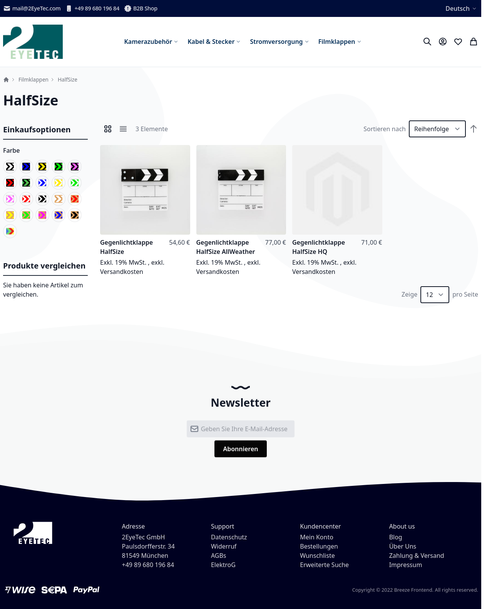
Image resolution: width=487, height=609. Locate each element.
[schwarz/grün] (58, 167)
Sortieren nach (384, 129)
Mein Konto (316, 537)
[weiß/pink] (10, 199)
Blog (395, 537)
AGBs (218, 555)
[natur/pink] (42, 215)
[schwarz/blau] (26, 167)
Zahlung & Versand (416, 555)
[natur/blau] (58, 215)
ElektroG (223, 565)
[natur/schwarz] (75, 215)
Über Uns (403, 546)
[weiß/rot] (26, 199)
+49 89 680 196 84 (92, 8)
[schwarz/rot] (10, 183)
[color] (10, 231)
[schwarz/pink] (75, 167)
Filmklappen (33, 79)
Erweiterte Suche (324, 565)
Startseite (6, 80)
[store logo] (33, 42)
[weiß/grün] (75, 183)
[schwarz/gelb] (42, 167)
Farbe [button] (11, 150)
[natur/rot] (75, 199)
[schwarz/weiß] (10, 167)
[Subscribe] (240, 454)
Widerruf (223, 546)
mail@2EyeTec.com (31, 8)
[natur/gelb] (10, 215)
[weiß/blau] (42, 183)
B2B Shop (140, 8)
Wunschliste (317, 555)
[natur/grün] (26, 215)
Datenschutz (229, 537)
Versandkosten (121, 271)
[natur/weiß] (58, 199)
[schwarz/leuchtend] (26, 183)
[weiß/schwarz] (42, 199)
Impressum (405, 565)
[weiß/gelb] (58, 183)
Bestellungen (319, 546)
